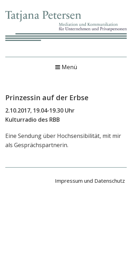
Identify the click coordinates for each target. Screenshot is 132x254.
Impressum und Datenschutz (90, 180)
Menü (66, 67)
